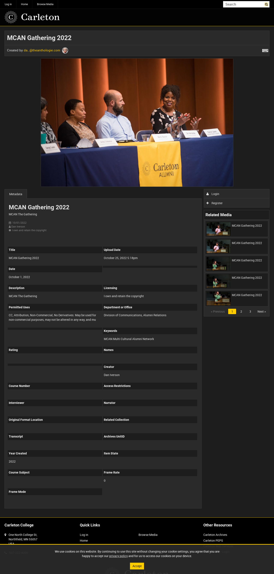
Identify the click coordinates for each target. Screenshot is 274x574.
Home (24, 4)
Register (214, 203)
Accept (137, 566)
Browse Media (45, 4)
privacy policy (118, 556)
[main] (137, 272)
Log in (8, 4)
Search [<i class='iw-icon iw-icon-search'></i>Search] (267, 3)
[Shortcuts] (265, 49)
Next (262, 311)
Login (212, 194)
